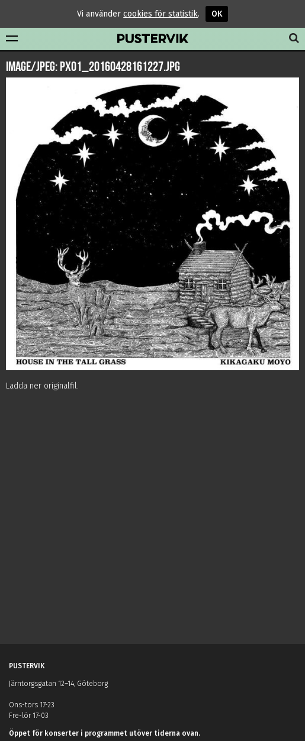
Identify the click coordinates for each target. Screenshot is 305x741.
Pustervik (152, 39)
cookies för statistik (160, 14)
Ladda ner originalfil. (42, 386)
